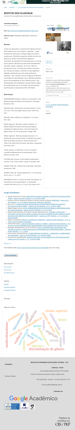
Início (5, 7)
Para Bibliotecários (9, 273)
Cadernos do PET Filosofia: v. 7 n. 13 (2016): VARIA (24, 239)
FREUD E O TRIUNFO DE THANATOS (33, 220)
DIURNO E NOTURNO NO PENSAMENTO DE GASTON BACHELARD (48, 237)
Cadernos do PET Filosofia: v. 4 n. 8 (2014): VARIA (29, 198)
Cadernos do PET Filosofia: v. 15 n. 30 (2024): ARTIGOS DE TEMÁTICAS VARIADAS (38, 201)
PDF (49, 62)
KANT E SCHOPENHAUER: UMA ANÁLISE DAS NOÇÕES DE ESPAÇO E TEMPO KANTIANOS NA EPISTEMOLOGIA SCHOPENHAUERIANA (37, 228)
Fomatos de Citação (53, 95)
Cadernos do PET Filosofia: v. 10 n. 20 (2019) (38, 210)
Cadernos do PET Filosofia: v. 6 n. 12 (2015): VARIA (44, 206)
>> (10, 243)
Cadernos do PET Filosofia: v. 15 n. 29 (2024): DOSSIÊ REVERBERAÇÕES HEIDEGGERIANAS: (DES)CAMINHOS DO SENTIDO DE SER (39, 225)
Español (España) (9, 287)
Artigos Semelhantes (12, 193)
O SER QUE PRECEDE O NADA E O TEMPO (34, 224)
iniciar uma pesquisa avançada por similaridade (33, 248)
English (6, 284)
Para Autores (7, 270)
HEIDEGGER (56, 200)
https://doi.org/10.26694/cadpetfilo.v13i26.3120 (22, 31)
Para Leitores (8, 267)
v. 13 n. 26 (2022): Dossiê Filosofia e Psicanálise (30, 7)
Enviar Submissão (10, 255)
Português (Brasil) (9, 290)
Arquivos (12, 7)
